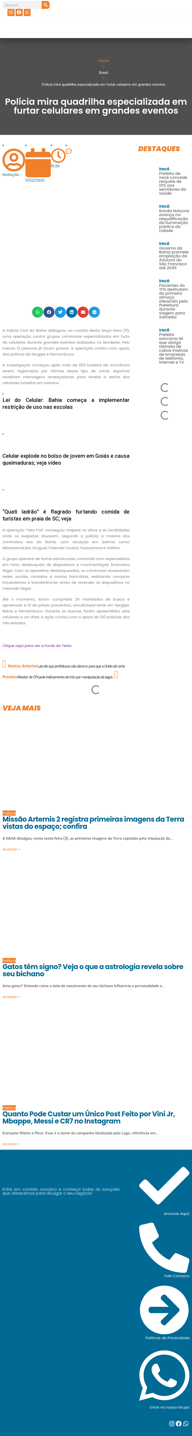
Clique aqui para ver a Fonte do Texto (37, 645)
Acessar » (11, 849)
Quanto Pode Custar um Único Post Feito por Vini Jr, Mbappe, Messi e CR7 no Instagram (88, 1117)
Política (9, 813)
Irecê (164, 169)
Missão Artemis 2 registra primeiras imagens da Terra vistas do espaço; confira (93, 822)
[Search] (46, 5)
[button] (37, 312)
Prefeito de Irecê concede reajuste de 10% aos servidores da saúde (173, 183)
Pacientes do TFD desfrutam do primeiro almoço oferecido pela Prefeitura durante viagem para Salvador (173, 301)
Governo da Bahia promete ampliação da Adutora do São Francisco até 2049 (174, 258)
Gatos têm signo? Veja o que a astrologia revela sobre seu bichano (92, 970)
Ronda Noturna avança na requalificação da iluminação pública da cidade (174, 220)
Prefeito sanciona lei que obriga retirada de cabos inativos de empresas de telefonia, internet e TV (173, 348)
